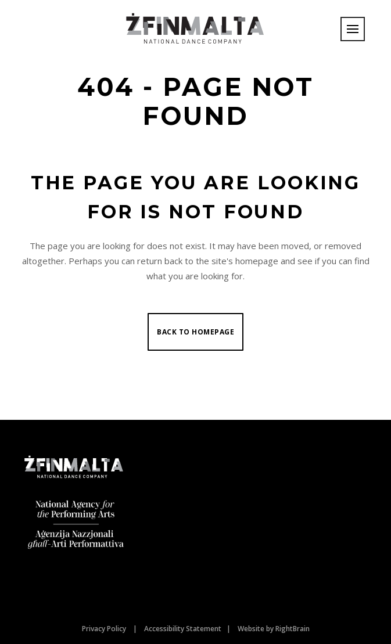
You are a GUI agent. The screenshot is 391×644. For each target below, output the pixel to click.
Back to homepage (195, 332)
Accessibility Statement (182, 629)
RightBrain (292, 629)
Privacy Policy (104, 629)
